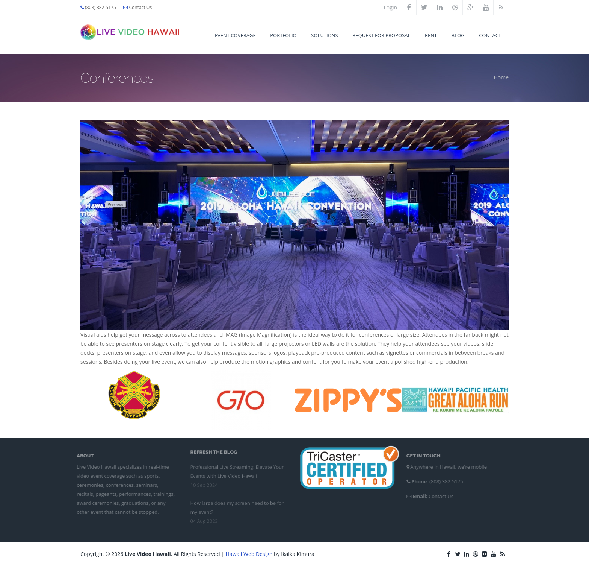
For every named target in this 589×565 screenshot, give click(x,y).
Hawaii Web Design (249, 553)
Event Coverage (235, 35)
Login (390, 7)
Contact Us (137, 7)
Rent (431, 35)
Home (501, 77)
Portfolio (283, 35)
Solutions (324, 35)
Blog (458, 35)
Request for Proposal (381, 35)
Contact (490, 35)
